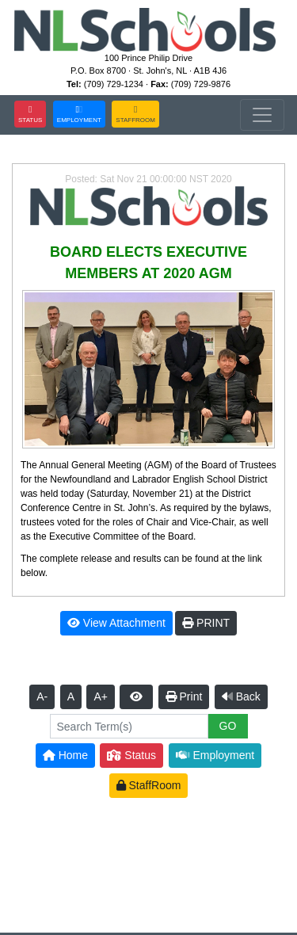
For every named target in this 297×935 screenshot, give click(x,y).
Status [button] (131, 755)
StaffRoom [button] (148, 785)
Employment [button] (215, 755)
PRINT (206, 622)
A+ (100, 696)
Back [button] (241, 696)
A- (42, 696)
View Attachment (116, 622)
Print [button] (184, 696)
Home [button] (65, 755)
